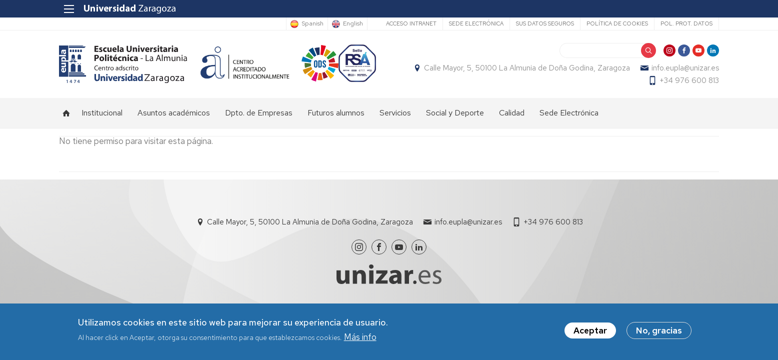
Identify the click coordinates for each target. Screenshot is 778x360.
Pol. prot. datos (686, 23)
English (353, 24)
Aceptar (590, 332)
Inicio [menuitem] (66, 113)
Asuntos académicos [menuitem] (174, 113)
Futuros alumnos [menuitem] (336, 113)
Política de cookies (617, 23)
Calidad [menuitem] (511, 113)
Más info (360, 338)
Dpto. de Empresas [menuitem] (258, 113)
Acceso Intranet (411, 23)
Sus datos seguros (545, 23)
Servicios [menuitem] (395, 113)
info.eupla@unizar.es (685, 68)
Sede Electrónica (476, 23)
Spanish (313, 24)
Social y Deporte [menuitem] (455, 113)
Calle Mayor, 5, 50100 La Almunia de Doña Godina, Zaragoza (527, 68)
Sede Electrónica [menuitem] (569, 113)
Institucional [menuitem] (102, 113)
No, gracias (659, 332)
